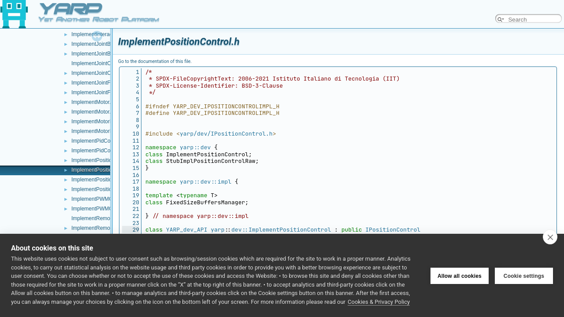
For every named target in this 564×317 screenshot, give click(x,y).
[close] (550, 236)
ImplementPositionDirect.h (102, 189)
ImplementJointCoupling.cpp (104, 63)
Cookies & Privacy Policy (379, 302)
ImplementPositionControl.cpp (106, 160)
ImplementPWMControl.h (100, 209)
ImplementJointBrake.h (98, 54)
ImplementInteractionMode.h (104, 34)
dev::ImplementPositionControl (281, 229)
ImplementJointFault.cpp (100, 83)
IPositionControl (392, 229)
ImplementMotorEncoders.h (103, 131)
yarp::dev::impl (205, 181)
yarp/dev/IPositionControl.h (226, 133)
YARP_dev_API (187, 229)
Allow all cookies (460, 276)
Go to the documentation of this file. (155, 61)
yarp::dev (195, 147)
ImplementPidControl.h (98, 150)
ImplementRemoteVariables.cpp (108, 218)
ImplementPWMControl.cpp (103, 199)
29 (130, 229)
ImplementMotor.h (92, 112)
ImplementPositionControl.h (103, 170)
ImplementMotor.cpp (95, 102)
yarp (217, 229)
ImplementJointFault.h (97, 92)
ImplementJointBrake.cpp (101, 44)
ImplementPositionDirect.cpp (105, 180)
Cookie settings (524, 276)
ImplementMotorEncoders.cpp (106, 121)
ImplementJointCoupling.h (102, 73)
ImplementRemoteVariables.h (106, 228)
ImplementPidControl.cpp (101, 141)
